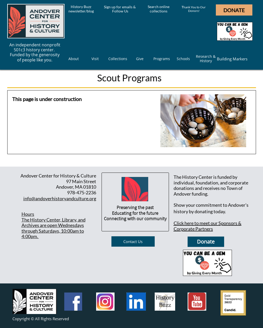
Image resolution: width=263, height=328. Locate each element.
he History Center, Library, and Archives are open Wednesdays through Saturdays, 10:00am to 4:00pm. (54, 228)
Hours (28, 214)
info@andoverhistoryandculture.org (59, 198)
